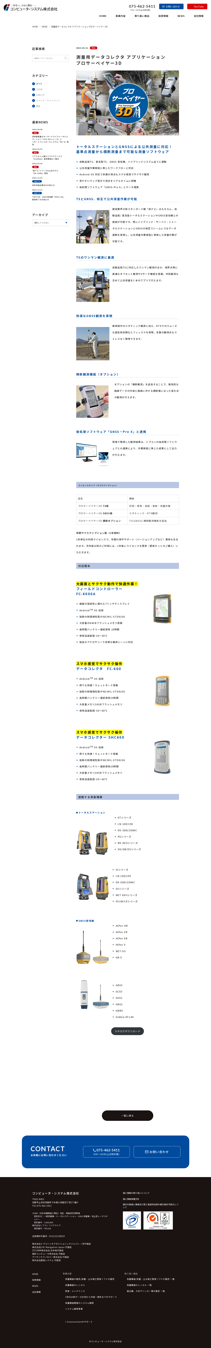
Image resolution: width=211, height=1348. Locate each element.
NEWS (181, 16)
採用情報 (163, 16)
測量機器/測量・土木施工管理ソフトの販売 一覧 (151, 1278)
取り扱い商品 (142, 16)
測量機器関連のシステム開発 (79, 1302)
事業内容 (120, 16)
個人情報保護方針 (131, 1198)
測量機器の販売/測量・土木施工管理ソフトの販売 (90, 1278)
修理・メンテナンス (75, 1290)
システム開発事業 (74, 1308)
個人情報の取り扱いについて (136, 1192)
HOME (102, 16)
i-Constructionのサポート (79, 1321)
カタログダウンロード (128, 1030)
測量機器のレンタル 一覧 (139, 1284)
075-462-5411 (142, 6)
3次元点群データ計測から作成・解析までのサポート (91, 1296)
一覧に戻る (127, 1115)
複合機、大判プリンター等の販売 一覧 (146, 1290)
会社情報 (199, 16)
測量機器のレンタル (75, 1284)
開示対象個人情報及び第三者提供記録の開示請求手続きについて (150, 1205)
